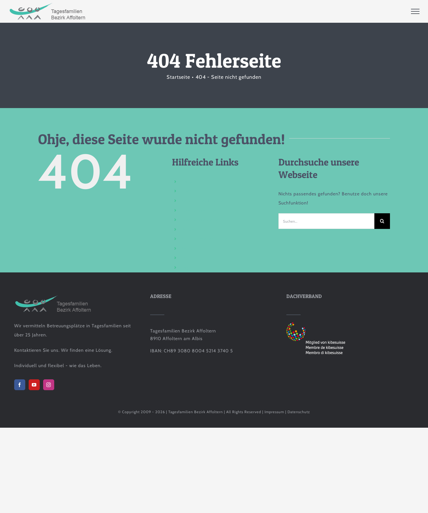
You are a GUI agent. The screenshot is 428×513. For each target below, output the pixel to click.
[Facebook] (19, 384)
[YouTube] (34, 384)
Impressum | (276, 411)
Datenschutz (299, 411)
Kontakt (189, 248)
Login (186, 267)
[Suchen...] (326, 221)
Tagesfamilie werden (201, 219)
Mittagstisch (193, 229)
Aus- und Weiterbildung (204, 238)
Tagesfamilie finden (200, 210)
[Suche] (382, 221)
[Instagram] (48, 384)
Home (187, 181)
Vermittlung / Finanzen (203, 200)
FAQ (185, 257)
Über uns (190, 190)
